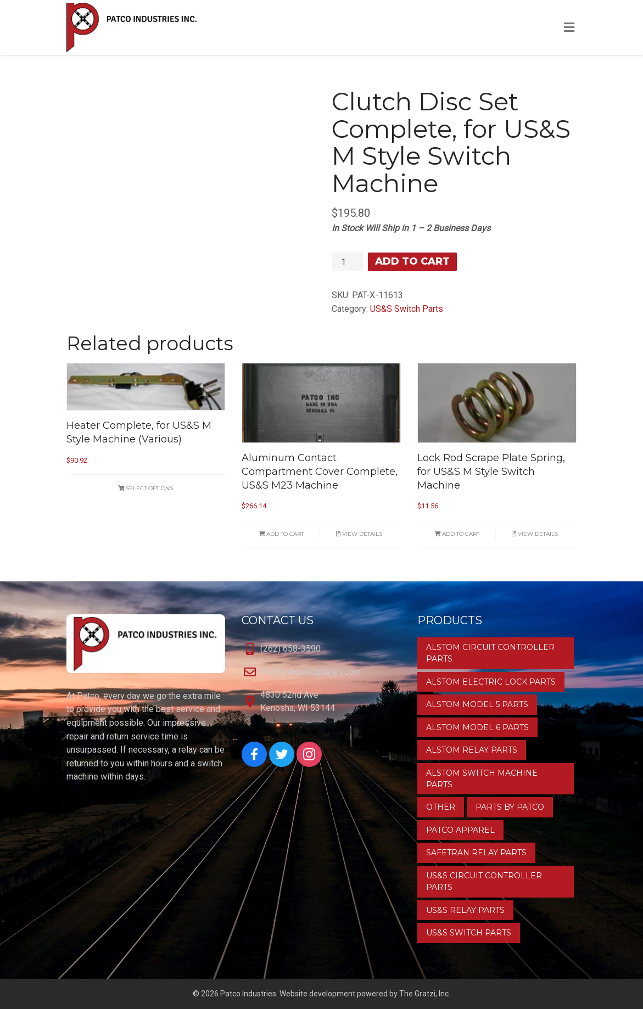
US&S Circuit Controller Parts (484, 881)
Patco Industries (248, 993)
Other (440, 807)
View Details (359, 533)
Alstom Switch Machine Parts (482, 778)
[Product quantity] (348, 262)
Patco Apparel (460, 830)
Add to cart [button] (281, 533)
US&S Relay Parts (465, 910)
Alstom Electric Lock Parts (491, 682)
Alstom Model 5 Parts (477, 704)
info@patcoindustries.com (310, 671)
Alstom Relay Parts (471, 750)
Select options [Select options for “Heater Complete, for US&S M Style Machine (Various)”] (145, 488)
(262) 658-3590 (290, 648)
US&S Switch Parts (406, 309)
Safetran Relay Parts (476, 852)
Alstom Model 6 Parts (477, 727)
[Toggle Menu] (569, 28)
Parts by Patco (510, 807)
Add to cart (412, 261)
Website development (317, 993)
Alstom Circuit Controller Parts (490, 653)
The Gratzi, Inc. (424, 993)
